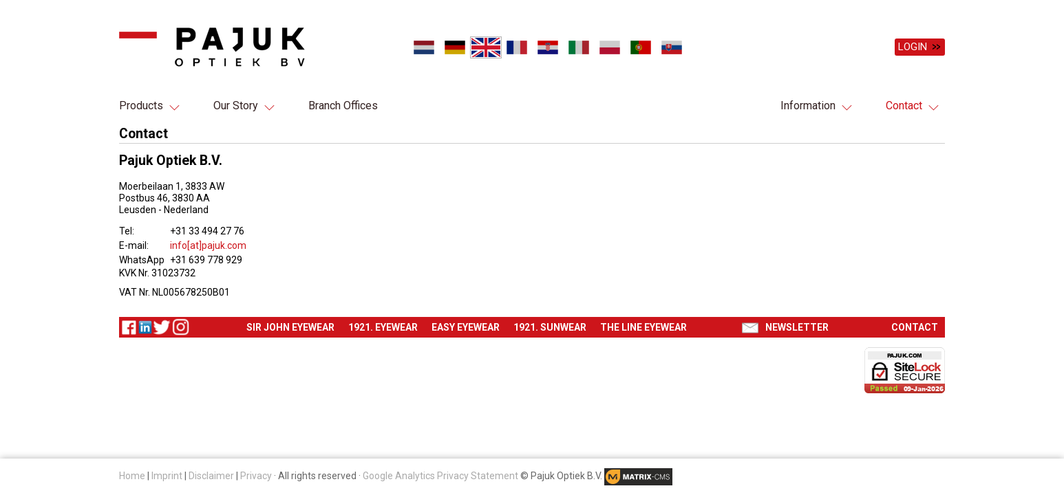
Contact (904, 105)
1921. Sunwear (549, 327)
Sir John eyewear (290, 327)
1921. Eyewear (383, 327)
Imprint (166, 475)
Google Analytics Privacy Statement (440, 475)
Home (132, 475)
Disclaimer (211, 475)
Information (808, 105)
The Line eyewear (643, 327)
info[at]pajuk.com (208, 245)
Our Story (235, 105)
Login (912, 47)
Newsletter (797, 327)
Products (141, 105)
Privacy (256, 475)
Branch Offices (343, 105)
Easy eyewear (466, 327)
